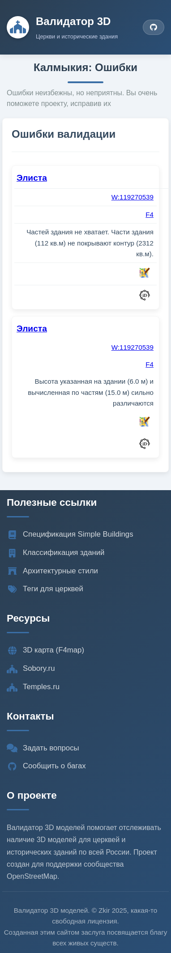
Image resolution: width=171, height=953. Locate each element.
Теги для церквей (45, 589)
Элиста (32, 177)
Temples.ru (33, 686)
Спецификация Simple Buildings (70, 534)
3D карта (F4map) (45, 650)
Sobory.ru (31, 668)
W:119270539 (132, 197)
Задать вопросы (43, 748)
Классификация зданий (55, 552)
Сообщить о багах (46, 766)
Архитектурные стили (52, 571)
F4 (149, 214)
